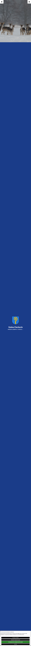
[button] (29, 2)
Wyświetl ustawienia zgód (15, 639)
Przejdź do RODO (15, 637)
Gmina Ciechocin (15, 328)
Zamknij (15, 644)
